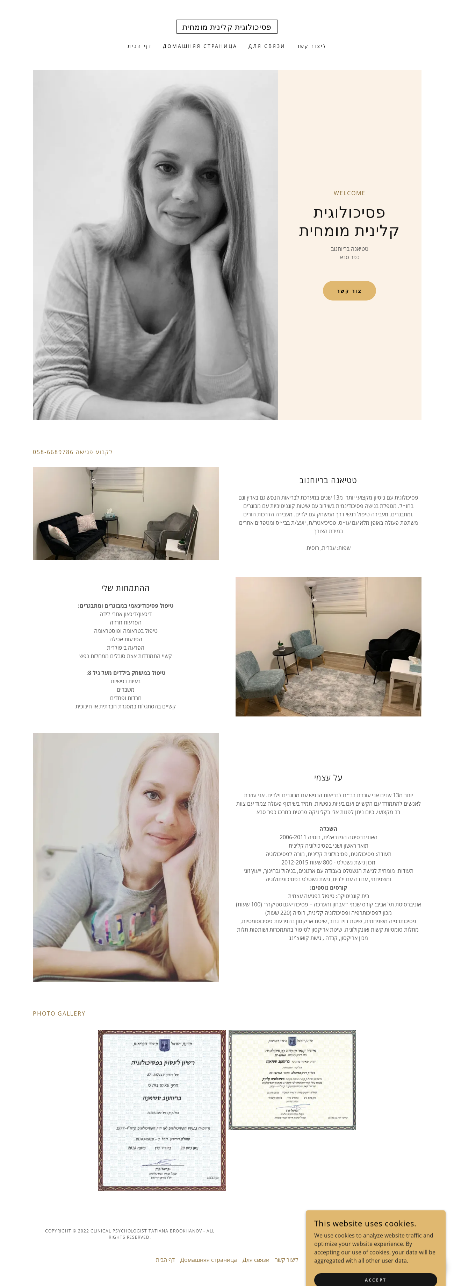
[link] (227, 27)
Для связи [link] (267, 46)
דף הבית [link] (140, 46)
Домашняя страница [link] (200, 46)
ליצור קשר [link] (311, 46)
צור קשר (349, 291)
